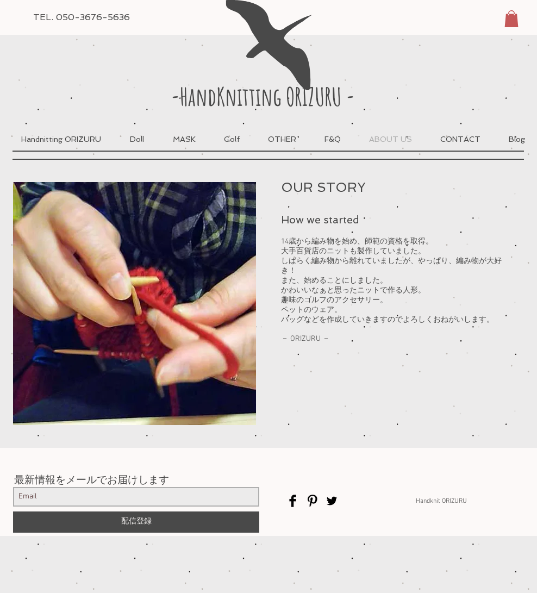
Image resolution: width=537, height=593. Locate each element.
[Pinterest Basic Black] (312, 501)
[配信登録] (136, 522)
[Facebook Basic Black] (292, 501)
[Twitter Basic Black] (332, 501)
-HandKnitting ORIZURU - (263, 96)
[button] (511, 18)
